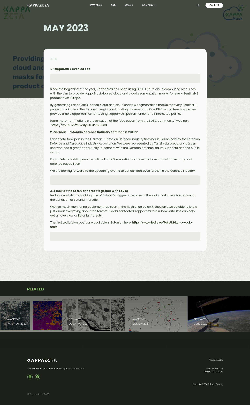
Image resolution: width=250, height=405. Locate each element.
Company (147, 5)
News (127, 5)
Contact (214, 5)
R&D (113, 5)
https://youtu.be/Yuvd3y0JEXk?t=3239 (79, 125)
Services (95, 5)
